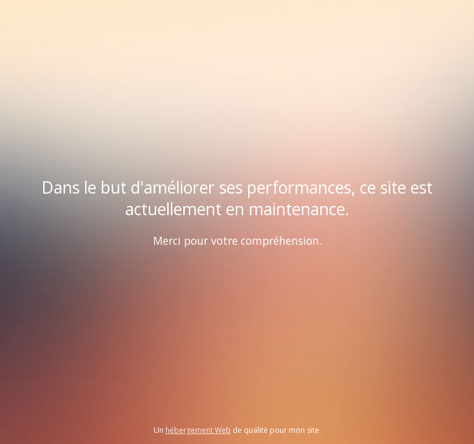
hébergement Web (198, 430)
